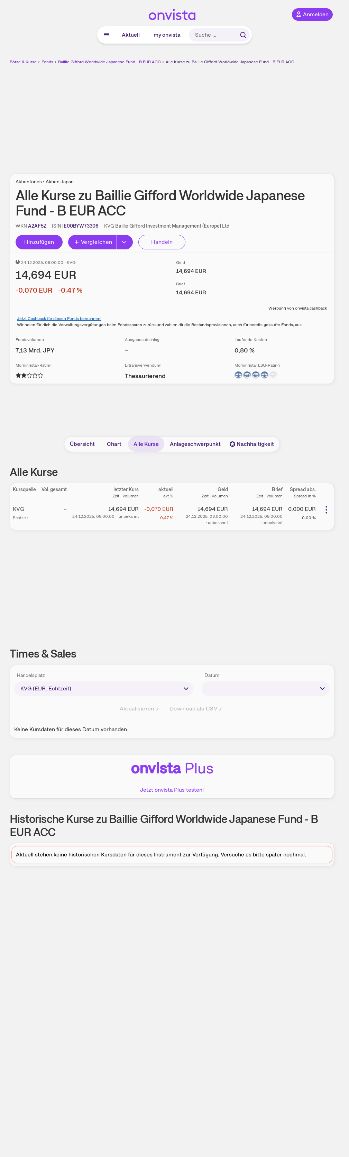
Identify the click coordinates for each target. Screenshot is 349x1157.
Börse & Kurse (23, 62)
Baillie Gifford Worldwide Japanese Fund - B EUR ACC (109, 62)
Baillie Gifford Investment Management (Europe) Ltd (172, 226)
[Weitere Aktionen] (326, 510)
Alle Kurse (146, 444)
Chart (114, 444)
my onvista (167, 34)
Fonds (47, 62)
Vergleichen (93, 242)
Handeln (162, 242)
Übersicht (82, 444)
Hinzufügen (39, 242)
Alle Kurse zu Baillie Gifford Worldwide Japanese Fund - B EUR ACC (230, 62)
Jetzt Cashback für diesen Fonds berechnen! (59, 318)
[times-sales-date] (265, 688)
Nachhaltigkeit (252, 444)
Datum (211, 675)
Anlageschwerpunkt (195, 444)
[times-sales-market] (104, 688)
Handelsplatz (31, 675)
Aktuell (131, 34)
